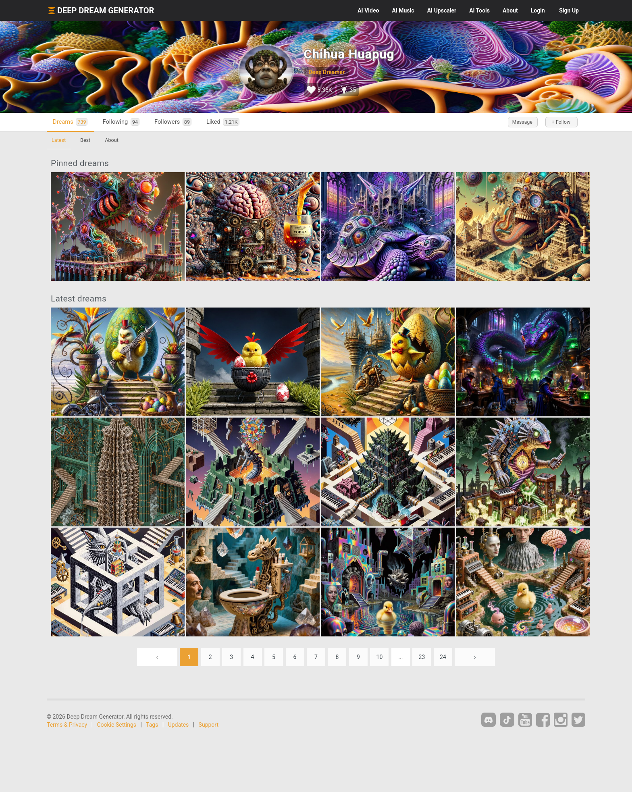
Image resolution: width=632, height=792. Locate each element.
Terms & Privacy (67, 724)
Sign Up (569, 10)
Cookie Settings (117, 724)
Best (85, 140)
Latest (59, 140)
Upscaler (441, 10)
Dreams (70, 122)
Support (208, 724)
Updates (178, 724)
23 (422, 657)
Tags (152, 724)
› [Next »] (475, 657)
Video (368, 10)
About (510, 10)
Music (403, 10)
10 (379, 657)
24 (443, 657)
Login (538, 10)
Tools (479, 10)
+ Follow (561, 122)
